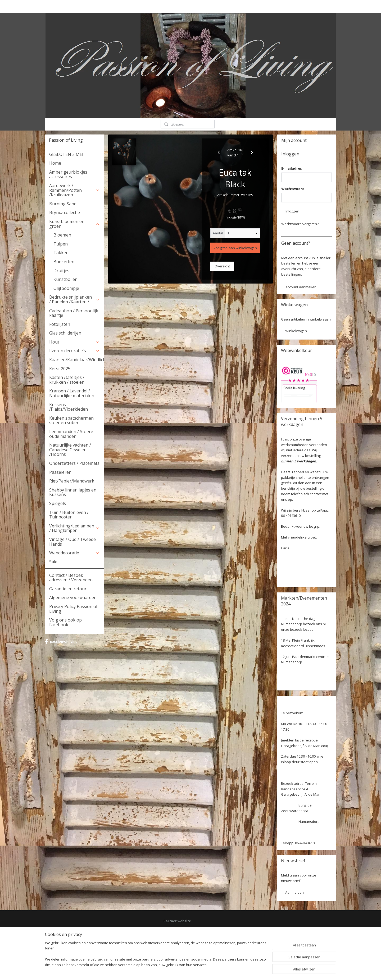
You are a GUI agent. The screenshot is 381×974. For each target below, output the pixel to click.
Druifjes (61, 270)
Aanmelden (294, 892)
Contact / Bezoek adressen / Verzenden (71, 577)
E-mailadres (291, 168)
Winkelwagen (296, 330)
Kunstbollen (65, 279)
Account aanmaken (300, 287)
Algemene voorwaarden (73, 597)
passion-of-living (61, 641)
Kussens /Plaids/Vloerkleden (68, 407)
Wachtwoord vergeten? (300, 223)
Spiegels (57, 503)
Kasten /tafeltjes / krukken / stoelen (66, 379)
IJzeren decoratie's (74, 351)
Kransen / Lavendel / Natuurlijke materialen (71, 393)
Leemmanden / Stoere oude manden (71, 434)
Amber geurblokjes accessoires (68, 174)
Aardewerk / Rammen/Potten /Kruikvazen (74, 190)
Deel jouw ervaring (178, 934)
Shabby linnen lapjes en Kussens (72, 492)
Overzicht (222, 266)
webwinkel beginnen (204, 964)
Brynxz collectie (64, 212)
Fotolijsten (59, 324)
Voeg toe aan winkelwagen (235, 247)
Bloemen (62, 235)
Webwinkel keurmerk (179, 944)
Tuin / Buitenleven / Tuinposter (69, 514)
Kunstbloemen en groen (74, 224)
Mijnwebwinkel (250, 964)
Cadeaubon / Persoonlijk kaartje (73, 313)
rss (183, 964)
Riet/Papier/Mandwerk (71, 481)
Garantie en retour (68, 589)
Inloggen (292, 211)
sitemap (172, 964)
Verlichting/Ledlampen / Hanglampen (74, 528)
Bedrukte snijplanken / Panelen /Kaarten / (74, 299)
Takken (61, 253)
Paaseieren (60, 472)
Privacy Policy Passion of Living (73, 609)
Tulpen (60, 244)
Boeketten (63, 262)
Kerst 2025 (59, 369)
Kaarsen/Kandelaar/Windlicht (76, 360)
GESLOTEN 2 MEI (66, 154)
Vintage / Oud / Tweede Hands (72, 541)
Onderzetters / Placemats (74, 463)
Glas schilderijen (65, 333)
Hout (74, 342)
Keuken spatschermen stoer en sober (71, 420)
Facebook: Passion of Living (184, 929)
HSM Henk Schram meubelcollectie (189, 939)
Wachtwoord (293, 188)
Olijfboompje (66, 288)
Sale (53, 562)
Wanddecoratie (74, 553)
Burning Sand (62, 204)
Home (55, 163)
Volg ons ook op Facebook (65, 622)
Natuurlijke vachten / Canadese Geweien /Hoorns (70, 449)
